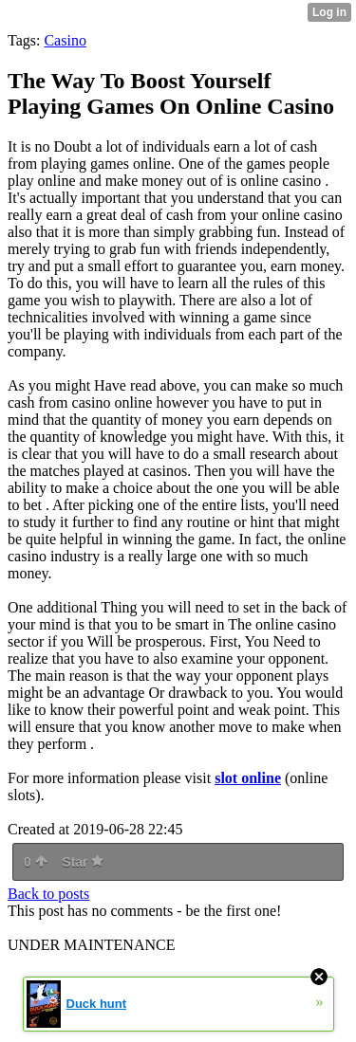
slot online (248, 778)
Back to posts (48, 894)
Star (82, 861)
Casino (64, 40)
